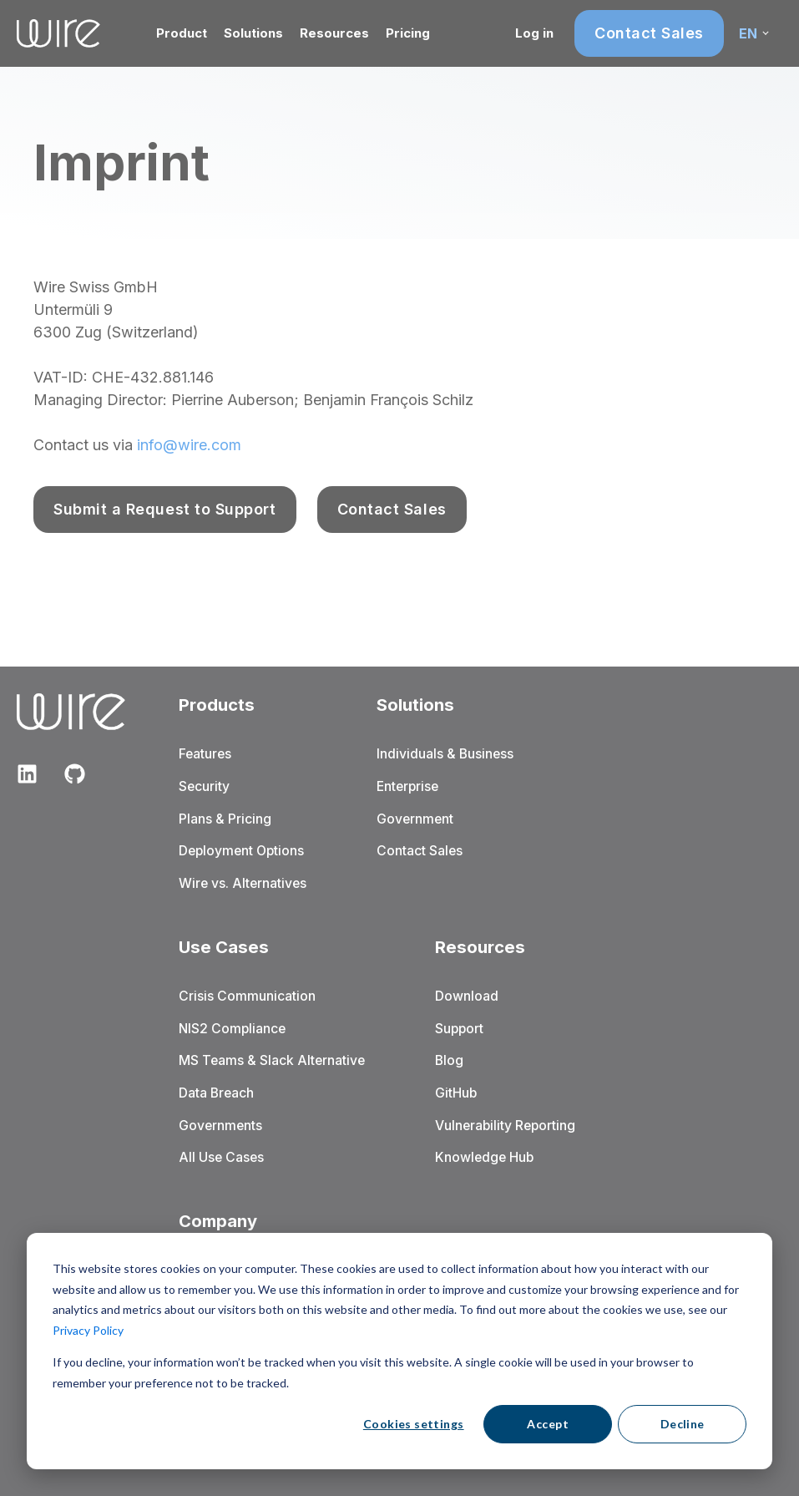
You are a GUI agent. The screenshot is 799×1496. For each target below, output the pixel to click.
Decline (682, 1424)
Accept (548, 1424)
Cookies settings (413, 1424)
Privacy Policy (88, 1330)
